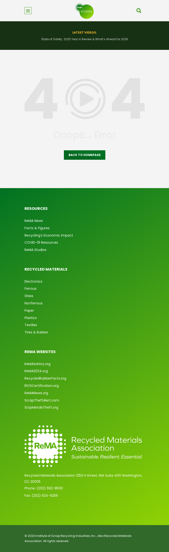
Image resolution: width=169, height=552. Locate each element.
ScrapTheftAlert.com (42, 400)
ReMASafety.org (37, 364)
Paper (29, 310)
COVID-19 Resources (41, 242)
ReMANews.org (36, 393)
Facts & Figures (37, 228)
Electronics (33, 281)
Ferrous (31, 288)
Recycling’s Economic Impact (49, 235)
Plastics (31, 317)
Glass (29, 295)
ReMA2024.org (36, 371)
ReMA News (34, 220)
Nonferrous (34, 303)
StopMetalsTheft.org (41, 407)
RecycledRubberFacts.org (45, 378)
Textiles (31, 325)
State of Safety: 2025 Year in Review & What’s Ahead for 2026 (84, 39)
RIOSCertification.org (42, 385)
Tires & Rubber (36, 332)
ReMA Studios (35, 249)
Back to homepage (85, 155)
